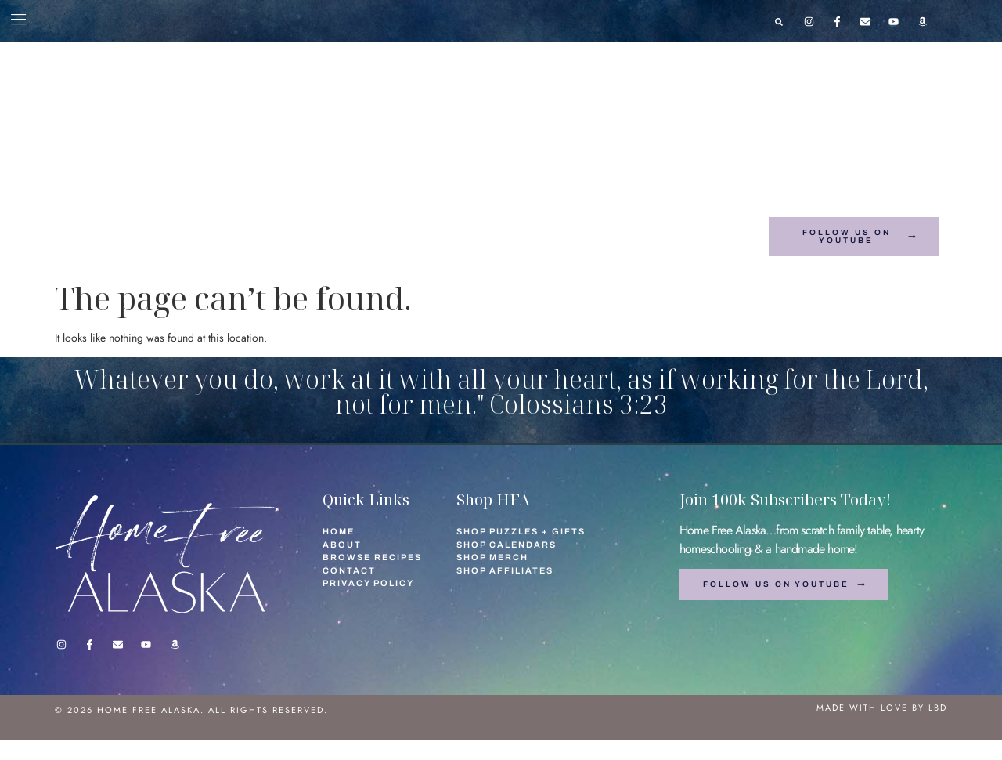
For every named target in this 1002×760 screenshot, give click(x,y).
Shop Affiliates (673, 227)
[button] (779, 22)
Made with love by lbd (881, 707)
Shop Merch (569, 227)
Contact (217, 227)
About (157, 227)
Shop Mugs (348, 247)
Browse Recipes (450, 247)
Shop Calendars (464, 227)
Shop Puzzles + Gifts (327, 227)
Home (107, 227)
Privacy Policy (368, 583)
